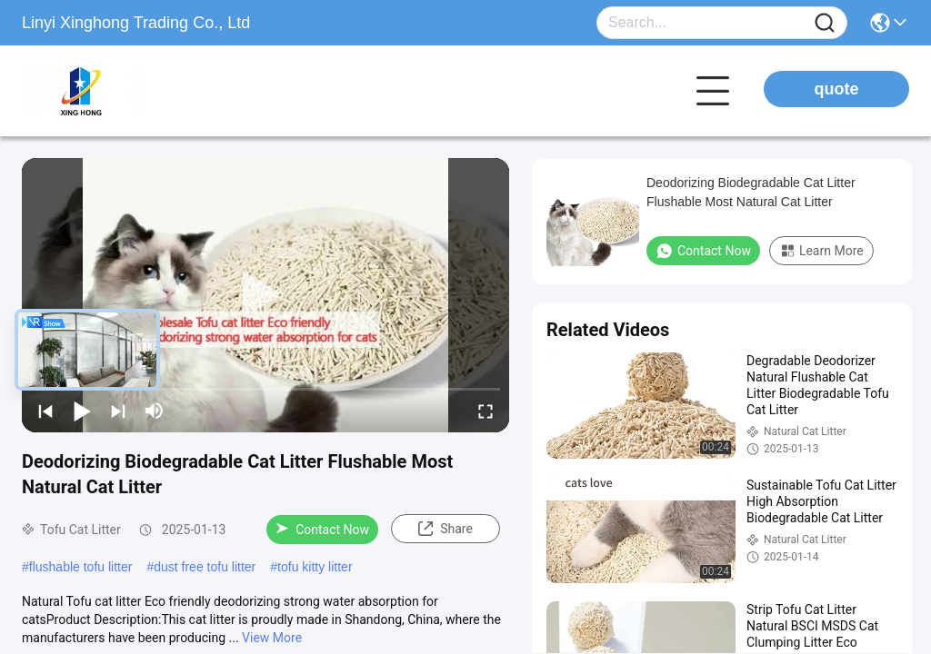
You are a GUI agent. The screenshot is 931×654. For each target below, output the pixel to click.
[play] (265, 295)
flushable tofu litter (81, 567)
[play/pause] (82, 410)
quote (837, 89)
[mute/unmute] (154, 410)
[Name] (825, 23)
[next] (118, 410)
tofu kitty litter (314, 567)
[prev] (45, 410)
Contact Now (322, 529)
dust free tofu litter (204, 567)
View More (272, 637)
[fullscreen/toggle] (485, 410)
